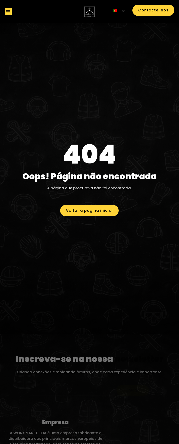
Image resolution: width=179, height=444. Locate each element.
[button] (8, 11)
